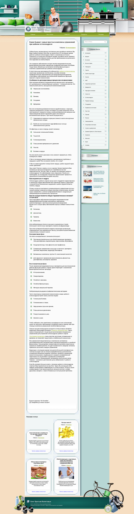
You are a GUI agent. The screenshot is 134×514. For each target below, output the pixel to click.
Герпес (87, 70)
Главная (32, 34)
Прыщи (87, 114)
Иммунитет (88, 87)
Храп (86, 141)
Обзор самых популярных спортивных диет (38, 462)
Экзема (87, 145)
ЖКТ (86, 80)
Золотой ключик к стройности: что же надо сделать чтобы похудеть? (38, 434)
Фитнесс (41, 465)
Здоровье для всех (90, 83)
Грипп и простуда (89, 73)
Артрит (87, 56)
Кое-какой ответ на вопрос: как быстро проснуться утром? (99, 172)
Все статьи (50, 34)
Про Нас (87, 111)
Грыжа (87, 77)
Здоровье (69, 424)
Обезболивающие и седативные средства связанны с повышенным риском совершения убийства (66, 461)
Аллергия (87, 53)
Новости (67, 34)
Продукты (84, 34)
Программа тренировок (37, 336)
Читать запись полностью (39, 451)
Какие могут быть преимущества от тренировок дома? (98, 180)
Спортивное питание (90, 124)
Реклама (101, 34)
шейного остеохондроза (67, 71)
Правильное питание (90, 107)
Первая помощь (89, 101)
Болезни (87, 60)
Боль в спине (88, 63)
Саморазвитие (89, 121)
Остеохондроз (71, 47)
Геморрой (88, 66)
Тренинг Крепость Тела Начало (93, 131)
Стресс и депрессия (90, 128)
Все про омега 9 (66, 422)
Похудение (41, 437)
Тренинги (87, 135)
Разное (87, 118)
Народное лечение (90, 90)
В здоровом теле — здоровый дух (98, 186)
